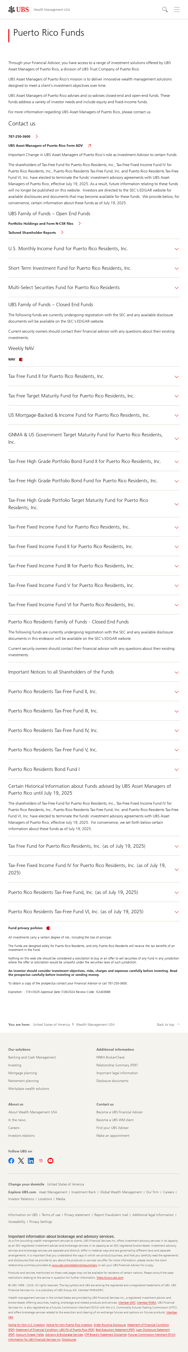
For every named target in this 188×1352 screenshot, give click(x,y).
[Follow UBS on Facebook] (11, 1161)
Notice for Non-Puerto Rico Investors (69, 1325)
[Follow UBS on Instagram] (41, 1161)
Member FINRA (146, 1302)
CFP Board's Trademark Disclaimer (105, 1334)
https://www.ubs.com (110, 1277)
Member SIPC (127, 1302)
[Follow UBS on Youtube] (50, 1161)
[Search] (165, 9)
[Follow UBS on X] (21, 1161)
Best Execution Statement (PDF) (115, 1329)
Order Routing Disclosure (110, 1325)
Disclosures (69, 1339)
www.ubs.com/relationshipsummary (74, 1265)
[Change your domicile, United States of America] (65, 1184)
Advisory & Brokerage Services (64, 1334)
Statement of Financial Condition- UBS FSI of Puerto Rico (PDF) (55, 1329)
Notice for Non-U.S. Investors (26, 1325)
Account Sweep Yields (30, 1334)
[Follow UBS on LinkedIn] (31, 1161)
